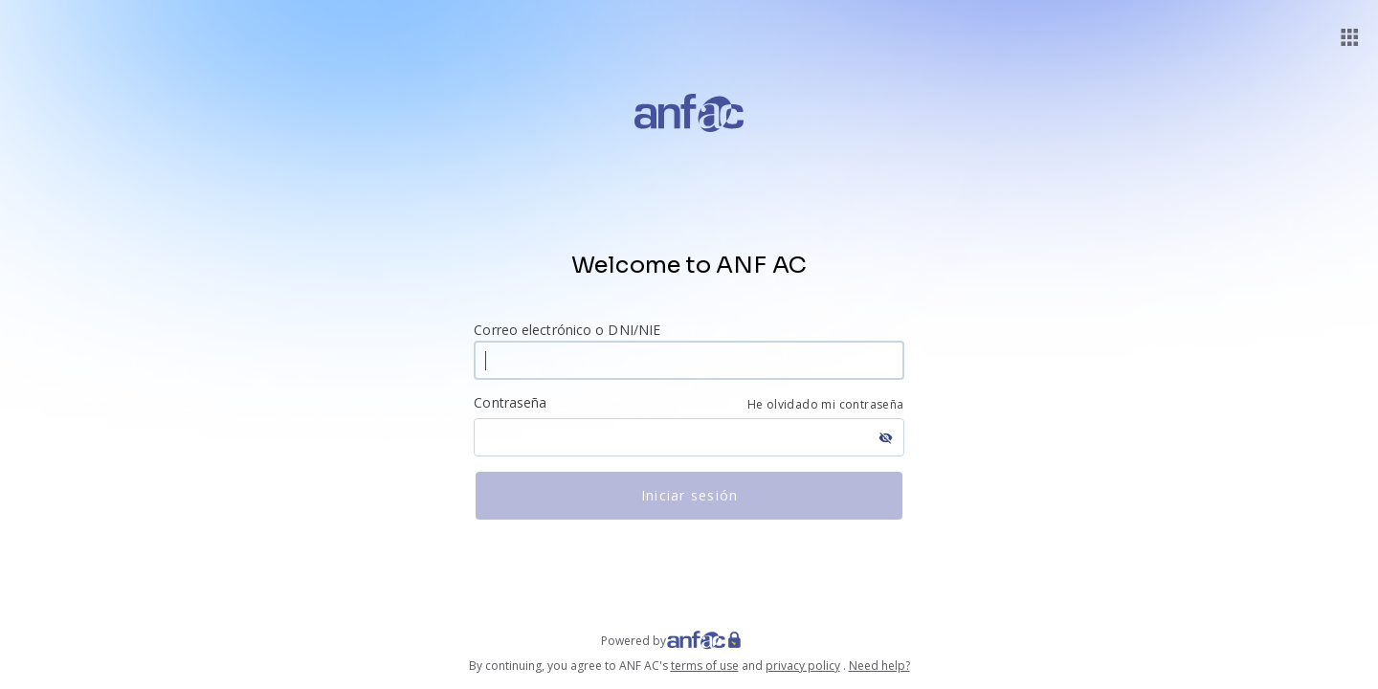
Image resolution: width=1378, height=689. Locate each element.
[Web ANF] (722, 641)
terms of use (705, 665)
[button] (1349, 36)
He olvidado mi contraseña (825, 404)
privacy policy (803, 665)
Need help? (879, 665)
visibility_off (885, 438)
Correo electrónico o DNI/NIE (567, 330)
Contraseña (510, 402)
